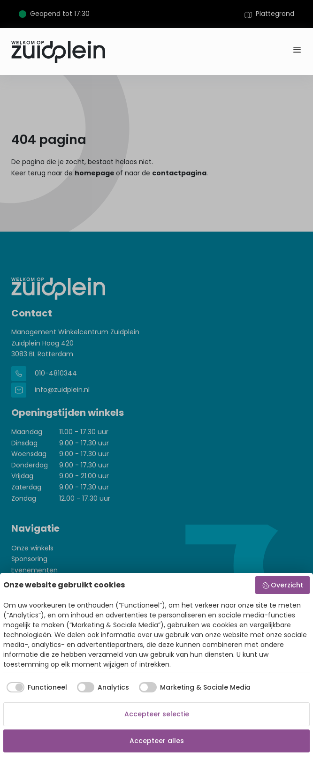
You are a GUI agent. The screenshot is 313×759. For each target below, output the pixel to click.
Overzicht (283, 585)
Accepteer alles (157, 740)
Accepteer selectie (156, 714)
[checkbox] (35, 687)
